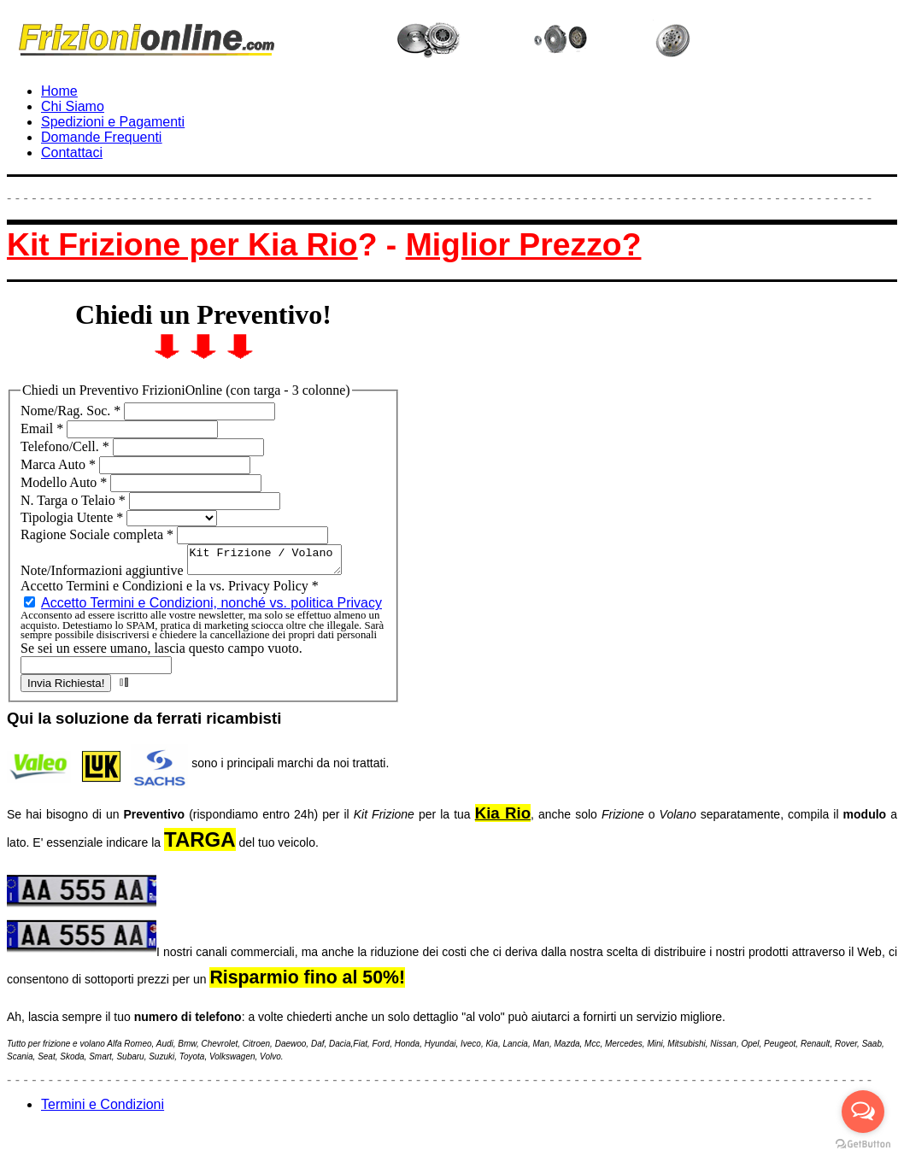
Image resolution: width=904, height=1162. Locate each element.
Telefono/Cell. (67, 446)
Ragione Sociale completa (99, 534)
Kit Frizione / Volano (273, 562)
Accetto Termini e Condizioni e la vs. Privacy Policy (170, 591)
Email (44, 428)
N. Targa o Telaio (75, 500)
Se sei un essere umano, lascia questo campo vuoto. (161, 653)
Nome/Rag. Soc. (72, 410)
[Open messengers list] (863, 1111)
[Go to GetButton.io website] (863, 1144)
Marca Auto (60, 464)
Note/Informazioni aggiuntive (104, 575)
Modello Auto (65, 482)
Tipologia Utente (73, 517)
